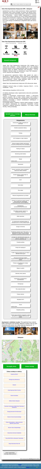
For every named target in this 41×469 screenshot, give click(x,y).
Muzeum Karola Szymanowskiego (14, 416)
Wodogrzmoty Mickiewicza (14, 379)
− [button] (3, 344)
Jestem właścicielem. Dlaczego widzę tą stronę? (10, 453)
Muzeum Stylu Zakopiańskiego (14, 427)
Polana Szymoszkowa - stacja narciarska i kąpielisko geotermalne (14, 423)
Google (19, 464)
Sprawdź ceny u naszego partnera (12, 114)
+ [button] (3, 342)
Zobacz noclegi (29, 366)
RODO (27, 467)
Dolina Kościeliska (14, 395)
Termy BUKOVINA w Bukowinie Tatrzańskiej (14, 438)
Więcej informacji (30, 114)
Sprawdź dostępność (10, 60)
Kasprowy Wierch (14, 374)
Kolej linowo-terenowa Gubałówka (14, 432)
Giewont (14, 384)
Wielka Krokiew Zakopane (14, 400)
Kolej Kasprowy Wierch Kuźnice (14, 390)
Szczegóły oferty (11, 366)
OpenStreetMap (36, 361)
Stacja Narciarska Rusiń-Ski (14, 443)
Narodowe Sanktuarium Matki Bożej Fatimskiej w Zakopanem (14, 407)
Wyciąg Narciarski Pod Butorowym (14, 411)
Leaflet (30, 361)
